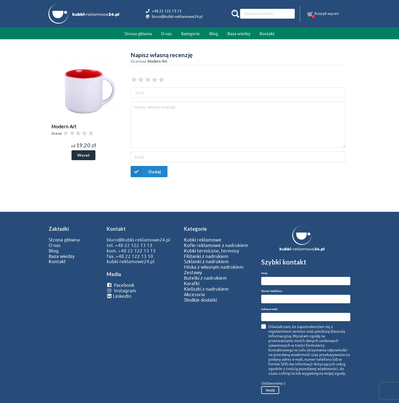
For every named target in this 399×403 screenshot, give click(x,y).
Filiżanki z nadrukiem (206, 256)
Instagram (121, 290)
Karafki (191, 283)
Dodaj (146, 171)
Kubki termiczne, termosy (211, 250)
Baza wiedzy (238, 33)
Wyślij (270, 390)
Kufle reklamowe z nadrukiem (216, 245)
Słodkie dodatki (200, 299)
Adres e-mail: (269, 309)
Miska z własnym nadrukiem (214, 266)
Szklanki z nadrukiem (206, 261)
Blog (213, 33)
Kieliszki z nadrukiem (206, 288)
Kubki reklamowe (202, 239)
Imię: (264, 273)
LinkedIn (119, 296)
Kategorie (190, 33)
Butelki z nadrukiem (205, 277)
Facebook (120, 285)
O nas (166, 33)
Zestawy (193, 272)
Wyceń (83, 155)
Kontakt (267, 33)
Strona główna (138, 33)
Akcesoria (194, 294)
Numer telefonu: (271, 291)
